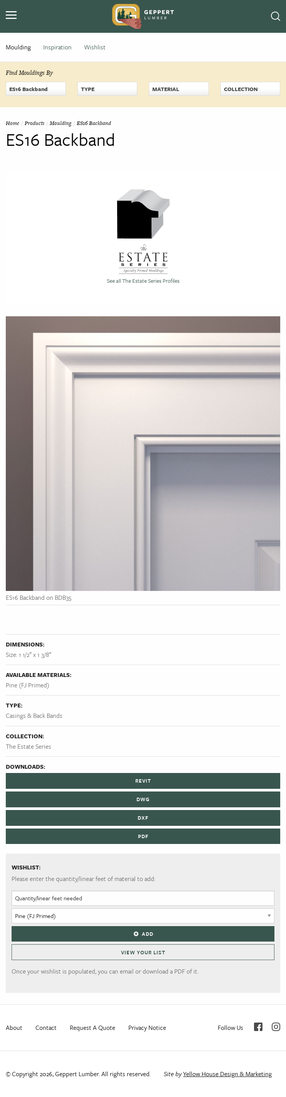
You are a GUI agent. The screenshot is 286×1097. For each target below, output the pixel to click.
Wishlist (95, 47)
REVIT (143, 781)
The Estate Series (28, 746)
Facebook (258, 1027)
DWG (143, 799)
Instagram (276, 1027)
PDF (143, 836)
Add (143, 934)
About (14, 1027)
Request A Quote (92, 1027)
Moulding (18, 47)
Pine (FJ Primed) (27, 685)
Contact (46, 1027)
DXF (143, 818)
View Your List (143, 952)
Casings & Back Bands (34, 715)
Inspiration (57, 47)
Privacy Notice (147, 1027)
